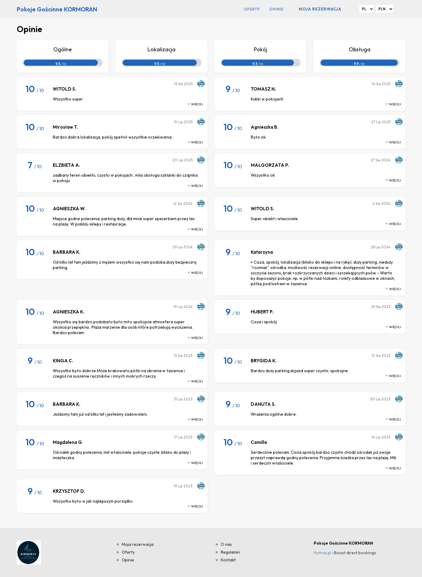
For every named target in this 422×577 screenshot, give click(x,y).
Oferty (252, 9)
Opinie (276, 9)
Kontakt (228, 560)
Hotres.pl (322, 552)
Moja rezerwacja (320, 9)
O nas (226, 544)
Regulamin (230, 552)
